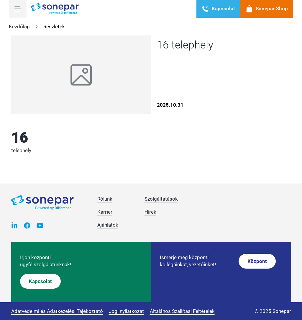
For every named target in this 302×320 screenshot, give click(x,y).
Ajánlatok (107, 225)
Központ (257, 261)
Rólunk (104, 199)
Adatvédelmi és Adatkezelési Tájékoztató (57, 311)
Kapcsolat (40, 281)
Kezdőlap (19, 27)
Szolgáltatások (161, 199)
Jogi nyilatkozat (126, 311)
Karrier (104, 212)
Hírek (150, 212)
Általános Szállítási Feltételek (182, 311)
